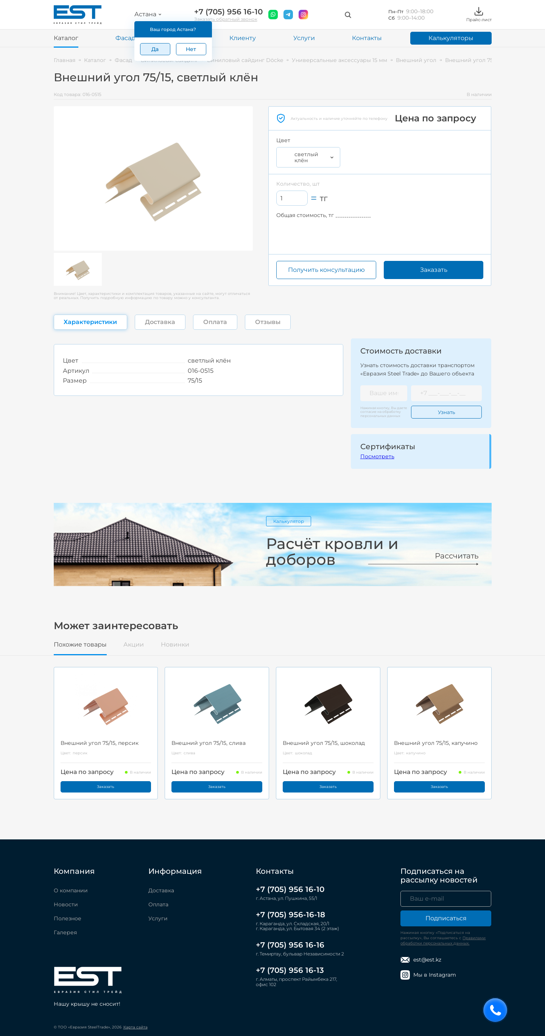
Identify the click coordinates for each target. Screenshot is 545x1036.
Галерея (65, 932)
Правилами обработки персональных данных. (443, 940)
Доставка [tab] (160, 322)
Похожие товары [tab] (80, 644)
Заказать (433, 269)
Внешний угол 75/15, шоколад (324, 743)
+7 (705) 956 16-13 (290, 970)
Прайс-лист (479, 14)
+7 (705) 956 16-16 (290, 944)
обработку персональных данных (380, 413)
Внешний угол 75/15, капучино (436, 743)
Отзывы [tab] (267, 322)
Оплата (158, 904)
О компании (71, 890)
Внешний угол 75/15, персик (100, 743)
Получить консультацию (326, 269)
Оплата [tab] (215, 322)
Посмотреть (377, 456)
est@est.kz (420, 960)
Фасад (125, 38)
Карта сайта (135, 1027)
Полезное (67, 918)
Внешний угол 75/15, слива (208, 743)
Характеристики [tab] (90, 322)
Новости (66, 904)
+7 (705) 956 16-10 (228, 12)
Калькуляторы (450, 38)
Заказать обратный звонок (225, 19)
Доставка (161, 890)
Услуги (304, 38)
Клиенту (242, 38)
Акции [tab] (133, 644)
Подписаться (446, 918)
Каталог (66, 38)
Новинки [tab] (175, 644)
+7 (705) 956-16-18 (290, 914)
